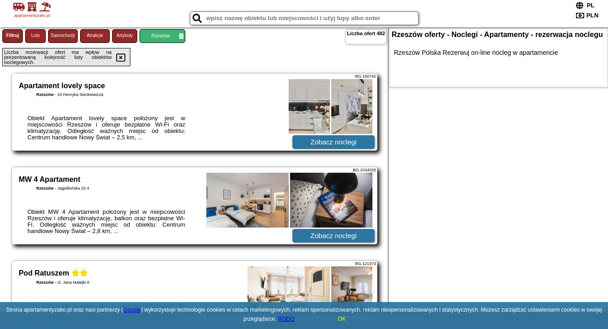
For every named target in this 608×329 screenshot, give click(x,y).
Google (132, 310)
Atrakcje (94, 35)
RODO (286, 319)
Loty (35, 35)
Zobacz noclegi (334, 142)
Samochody (63, 35)
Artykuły (125, 35)
